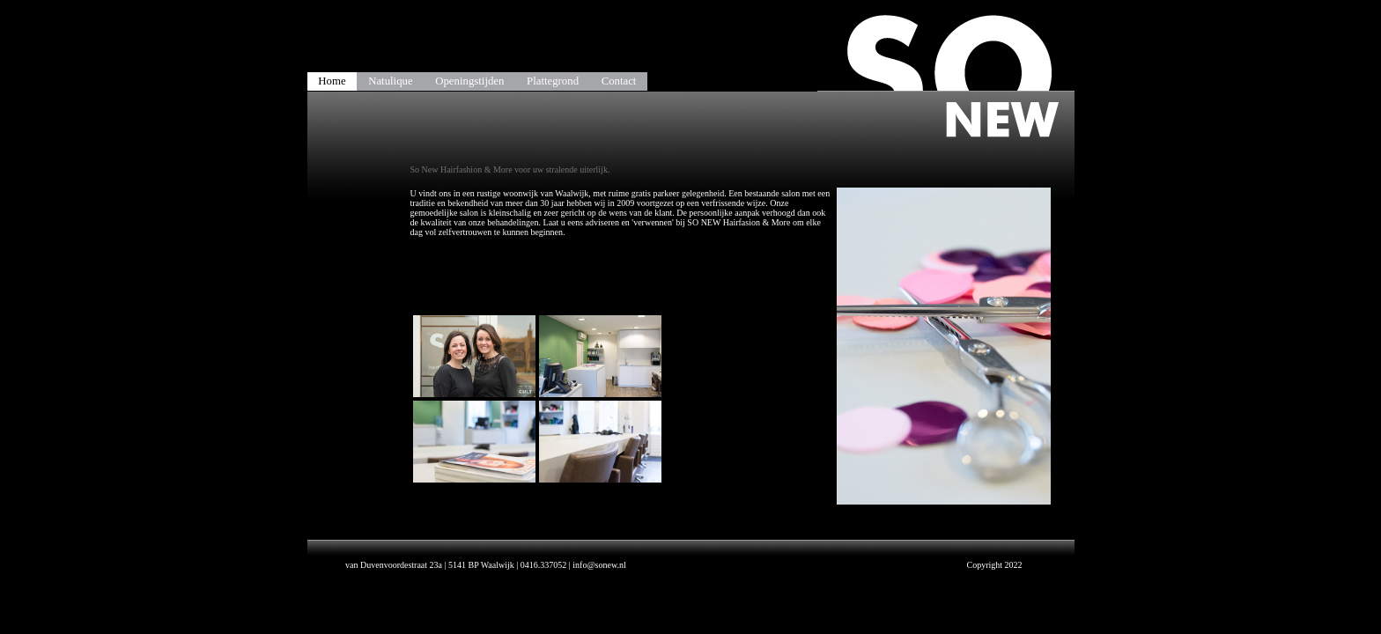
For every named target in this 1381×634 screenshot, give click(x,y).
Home (331, 82)
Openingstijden (469, 82)
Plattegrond (553, 82)
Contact (619, 82)
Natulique (390, 82)
